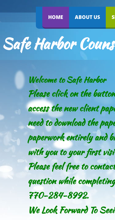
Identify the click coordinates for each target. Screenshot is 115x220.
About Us (87, 17)
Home (55, 17)
